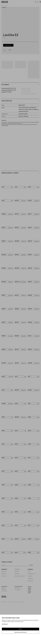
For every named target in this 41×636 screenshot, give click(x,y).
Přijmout (20, 628)
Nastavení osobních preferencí (21, 632)
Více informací (5, 623)
